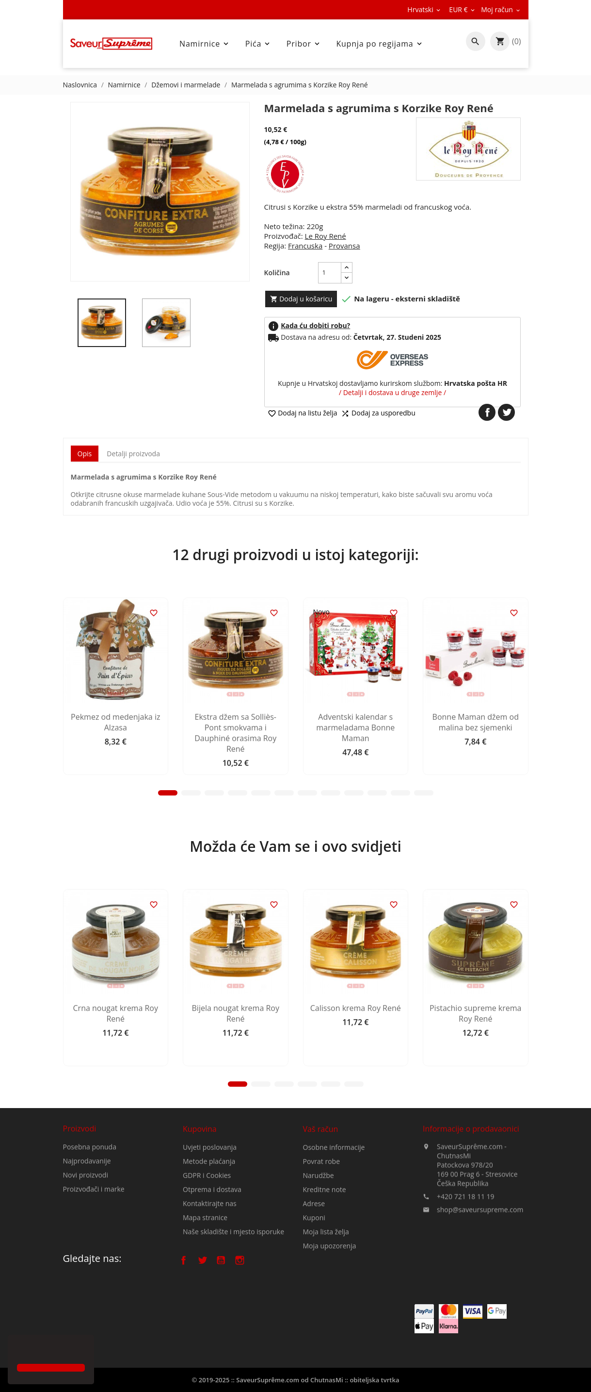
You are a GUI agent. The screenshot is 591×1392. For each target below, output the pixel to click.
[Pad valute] (462, 9)
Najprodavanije (87, 1195)
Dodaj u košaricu (301, 298)
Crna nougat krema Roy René (115, 1098)
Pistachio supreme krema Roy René (476, 1098)
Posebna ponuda (89, 1181)
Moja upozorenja (329, 1307)
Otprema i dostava (212, 1244)
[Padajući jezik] (424, 9)
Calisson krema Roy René (355, 1093)
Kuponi (314, 1279)
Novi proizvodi (85, 1209)
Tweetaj (506, 412)
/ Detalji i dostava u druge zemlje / (392, 392)
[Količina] (329, 272)
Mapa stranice (205, 1272)
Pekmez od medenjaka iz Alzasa (115, 806)
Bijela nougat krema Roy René (235, 1098)
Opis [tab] (85, 453)
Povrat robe (321, 1222)
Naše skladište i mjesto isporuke (233, 1286)
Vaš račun (320, 1190)
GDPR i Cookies (207, 1230)
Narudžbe (318, 1237)
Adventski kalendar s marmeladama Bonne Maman (355, 812)
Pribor (304, 44)
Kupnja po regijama (379, 44)
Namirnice (204, 44)
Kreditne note (324, 1251)
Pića (258, 44)
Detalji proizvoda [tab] (133, 453)
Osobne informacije (334, 1208)
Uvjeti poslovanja (210, 1202)
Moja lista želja (326, 1293)
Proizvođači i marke (94, 1223)
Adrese (314, 1265)
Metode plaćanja (209, 1216)
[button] (18, 1350)
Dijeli (487, 412)
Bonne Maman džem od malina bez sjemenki (475, 806)
